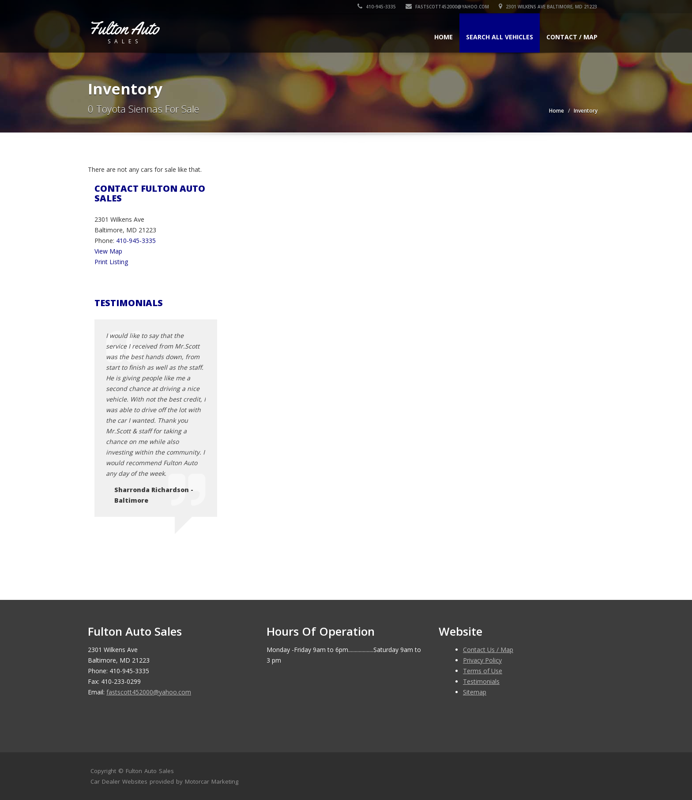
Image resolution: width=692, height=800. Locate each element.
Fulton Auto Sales (150, 771)
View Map (108, 251)
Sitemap (474, 692)
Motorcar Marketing (211, 781)
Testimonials (481, 681)
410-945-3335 (377, 7)
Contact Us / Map (488, 649)
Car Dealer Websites (118, 781)
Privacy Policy (482, 660)
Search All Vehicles (499, 37)
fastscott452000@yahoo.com (447, 7)
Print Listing (111, 262)
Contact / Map (572, 37)
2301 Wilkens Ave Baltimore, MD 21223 (548, 7)
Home (443, 37)
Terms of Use (482, 671)
